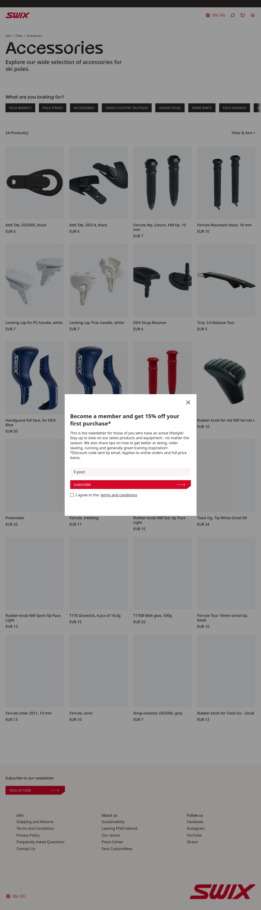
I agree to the (103, 495)
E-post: (80, 472)
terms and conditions (119, 495)
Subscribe (129, 484)
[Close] (188, 402)
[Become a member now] (72, 495)
